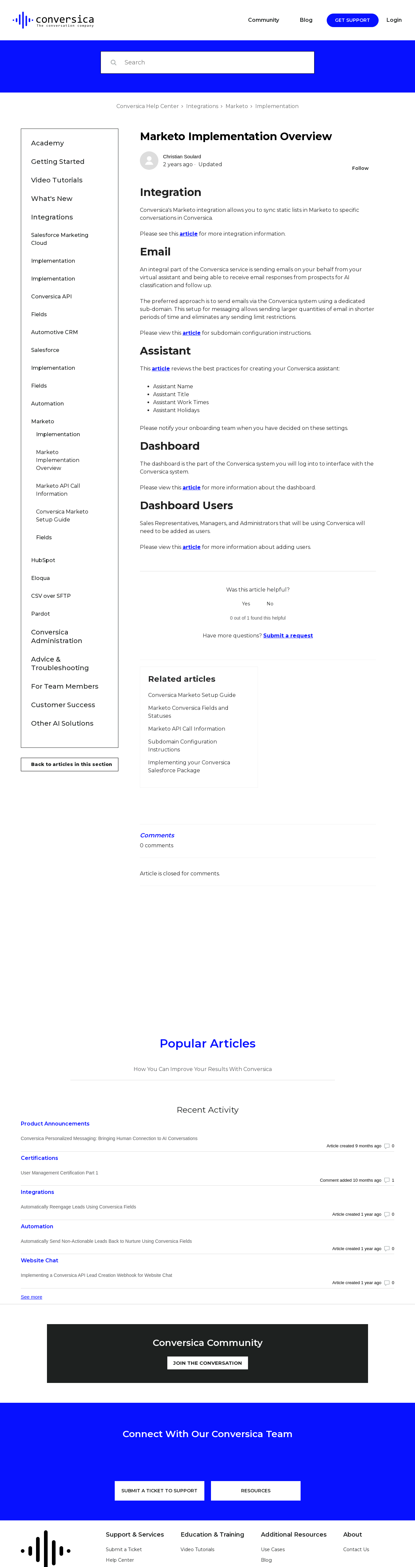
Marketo (237, 106)
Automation (47, 404)
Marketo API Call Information (58, 490)
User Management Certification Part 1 (59, 1172)
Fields (39, 314)
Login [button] (394, 20)
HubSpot (56, 563)
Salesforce (45, 350)
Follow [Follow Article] (360, 168)
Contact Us (356, 1549)
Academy (47, 143)
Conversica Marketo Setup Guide (62, 516)
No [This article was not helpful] (270, 604)
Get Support (352, 20)
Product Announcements (55, 1124)
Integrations (202, 106)
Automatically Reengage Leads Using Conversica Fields (78, 1206)
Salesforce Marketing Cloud (59, 239)
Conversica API (60, 299)
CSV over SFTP (59, 599)
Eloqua (59, 581)
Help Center (120, 1560)
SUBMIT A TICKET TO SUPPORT (159, 1491)
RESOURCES (255, 1491)
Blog (306, 20)
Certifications (39, 1158)
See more (31, 1297)
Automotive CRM (60, 335)
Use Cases (273, 1549)
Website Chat (39, 1260)
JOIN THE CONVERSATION (207, 1363)
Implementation (277, 106)
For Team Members (65, 686)
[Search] (207, 62)
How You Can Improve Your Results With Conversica (203, 1069)
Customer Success (63, 705)
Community (263, 20)
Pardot (59, 617)
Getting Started (58, 162)
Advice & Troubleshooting (60, 663)
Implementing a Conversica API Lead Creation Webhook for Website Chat (96, 1275)
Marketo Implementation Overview (57, 460)
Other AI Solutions (62, 723)
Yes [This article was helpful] (246, 604)
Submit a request (288, 635)
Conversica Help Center (147, 106)
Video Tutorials (57, 180)
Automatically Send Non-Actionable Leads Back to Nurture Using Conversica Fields (106, 1241)
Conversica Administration (56, 636)
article (189, 234)
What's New (51, 199)
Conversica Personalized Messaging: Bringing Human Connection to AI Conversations (109, 1138)
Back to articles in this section (71, 764)
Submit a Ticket (124, 1549)
